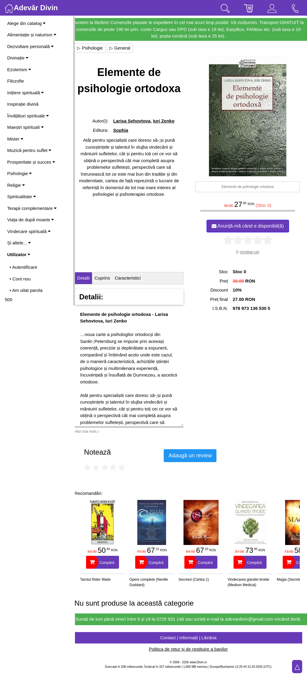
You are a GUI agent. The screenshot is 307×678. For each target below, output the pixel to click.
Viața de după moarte (30, 219)
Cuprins (107, 277)
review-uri (251, 251)
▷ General (125, 47)
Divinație (17, 57)
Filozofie (15, 80)
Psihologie (19, 173)
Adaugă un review (195, 456)
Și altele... (19, 242)
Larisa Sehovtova (136, 120)
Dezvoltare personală (30, 46)
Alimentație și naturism (31, 34)
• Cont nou (20, 278)
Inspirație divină (22, 104)
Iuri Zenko (168, 120)
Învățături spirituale (28, 115)
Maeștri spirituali (25, 127)
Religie (16, 185)
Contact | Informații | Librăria (191, 644)
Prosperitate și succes (31, 162)
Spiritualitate (21, 196)
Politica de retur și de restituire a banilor (190, 655)
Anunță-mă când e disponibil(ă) (249, 226)
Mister (15, 138)
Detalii (88, 277)
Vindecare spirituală (29, 231)
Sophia (125, 130)
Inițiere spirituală (25, 92)
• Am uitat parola (26, 290)
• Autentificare (23, 267)
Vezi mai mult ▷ (92, 431)
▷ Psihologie (95, 47)
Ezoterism (19, 69)
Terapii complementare (32, 208)
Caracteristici (133, 277)
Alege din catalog (26, 23)
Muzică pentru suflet (29, 150)
